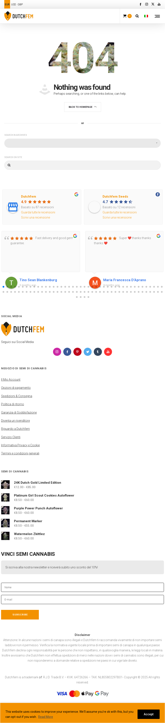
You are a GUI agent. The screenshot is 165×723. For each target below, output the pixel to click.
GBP (20, 4)
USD (13, 4)
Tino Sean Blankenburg (38, 280)
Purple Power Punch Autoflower (38, 508)
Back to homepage (83, 107)
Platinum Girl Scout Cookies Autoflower (44, 495)
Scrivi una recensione (35, 217)
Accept (148, 714)
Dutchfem (28, 196)
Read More (45, 717)
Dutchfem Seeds (115, 196)
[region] (82, 713)
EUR (7, 4)
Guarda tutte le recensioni (38, 212)
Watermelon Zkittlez (29, 534)
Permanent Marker (28, 521)
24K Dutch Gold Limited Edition (37, 482)
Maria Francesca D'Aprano (124, 280)
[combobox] (82, 143)
